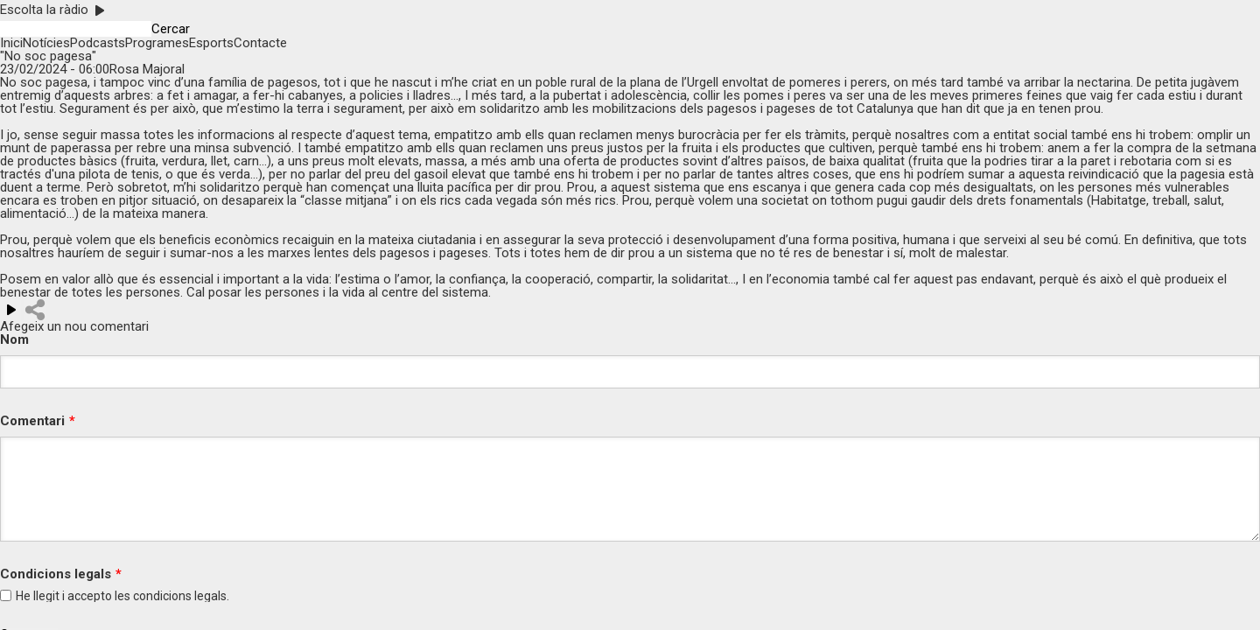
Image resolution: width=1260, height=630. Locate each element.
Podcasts (97, 43)
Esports (211, 43)
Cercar (170, 29)
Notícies (46, 43)
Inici (11, 43)
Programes (157, 43)
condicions (162, 596)
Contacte (260, 43)
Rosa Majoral (147, 69)
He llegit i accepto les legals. (122, 596)
